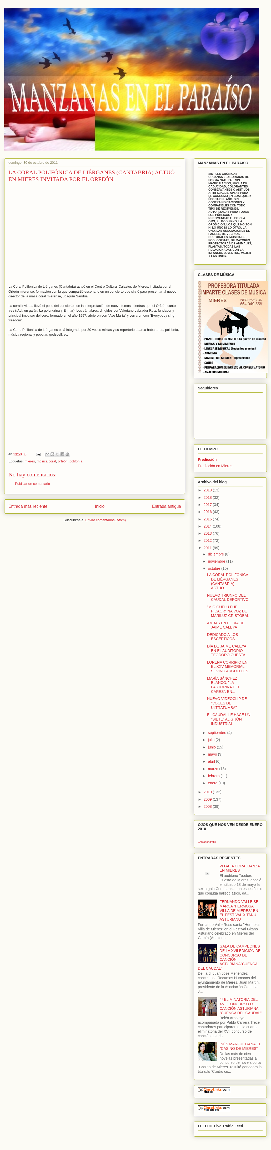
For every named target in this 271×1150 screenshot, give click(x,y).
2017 (208, 504)
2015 (208, 519)
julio (211, 740)
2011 (208, 548)
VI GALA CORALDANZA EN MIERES (240, 868)
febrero (214, 776)
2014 (208, 526)
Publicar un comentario (32, 484)
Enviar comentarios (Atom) (105, 520)
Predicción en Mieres (215, 466)
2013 (208, 533)
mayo (213, 754)
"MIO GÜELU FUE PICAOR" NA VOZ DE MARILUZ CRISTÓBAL (228, 611)
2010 (208, 792)
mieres (29, 461)
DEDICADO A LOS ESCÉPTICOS (222, 636)
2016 (208, 512)
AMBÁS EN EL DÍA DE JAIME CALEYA (226, 625)
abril (212, 761)
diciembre (216, 554)
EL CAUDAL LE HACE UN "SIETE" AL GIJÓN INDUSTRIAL (228, 719)
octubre (214, 568)
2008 (208, 806)
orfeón (63, 461)
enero (213, 783)
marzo (213, 769)
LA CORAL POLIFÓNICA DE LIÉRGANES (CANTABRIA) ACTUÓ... (227, 581)
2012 (208, 540)
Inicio (99, 506)
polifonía (75, 461)
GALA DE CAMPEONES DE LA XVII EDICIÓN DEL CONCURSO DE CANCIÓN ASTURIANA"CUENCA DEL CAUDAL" (230, 957)
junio (212, 747)
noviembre (217, 561)
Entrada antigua (166, 506)
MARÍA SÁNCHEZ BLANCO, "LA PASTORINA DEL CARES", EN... (223, 685)
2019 (208, 490)
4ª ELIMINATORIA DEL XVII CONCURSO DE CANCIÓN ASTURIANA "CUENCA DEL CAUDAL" (241, 1006)
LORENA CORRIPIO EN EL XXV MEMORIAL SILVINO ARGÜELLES (227, 666)
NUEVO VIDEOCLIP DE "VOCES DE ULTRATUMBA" (227, 703)
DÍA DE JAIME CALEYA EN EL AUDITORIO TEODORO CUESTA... (227, 650)
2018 (208, 497)
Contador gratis (207, 841)
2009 (208, 799)
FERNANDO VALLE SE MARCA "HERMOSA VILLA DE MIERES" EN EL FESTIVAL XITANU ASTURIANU (239, 910)
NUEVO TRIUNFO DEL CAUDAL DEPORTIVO (227, 597)
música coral (46, 461)
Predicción (207, 459)
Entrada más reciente (27, 506)
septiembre (217, 733)
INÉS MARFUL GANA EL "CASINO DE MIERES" (240, 1046)
